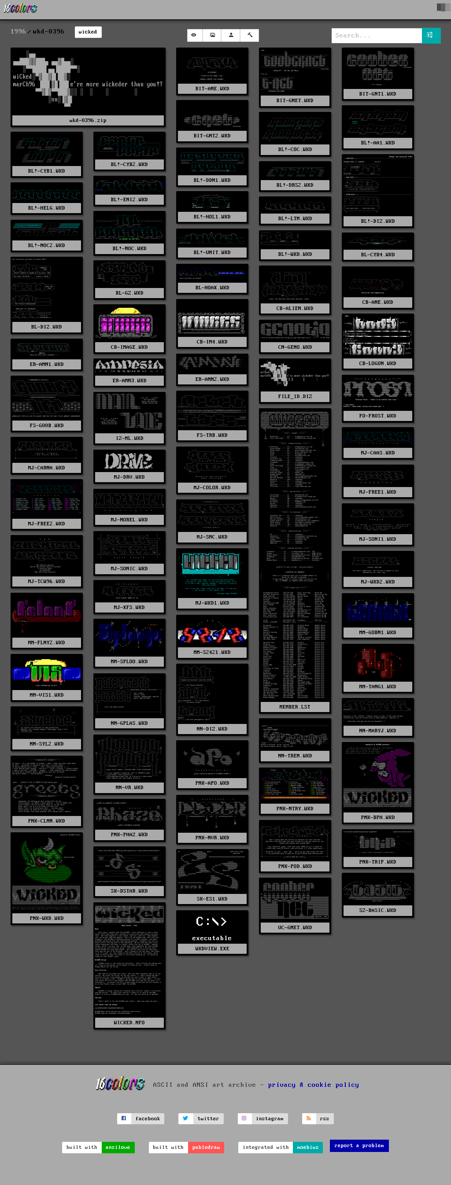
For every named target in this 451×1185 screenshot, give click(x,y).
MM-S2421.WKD (212, 652)
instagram (270, 1119)
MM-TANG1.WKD (377, 687)
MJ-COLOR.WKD (212, 488)
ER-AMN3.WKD (130, 381)
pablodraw (206, 1147)
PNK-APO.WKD (212, 783)
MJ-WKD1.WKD (212, 603)
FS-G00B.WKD (47, 425)
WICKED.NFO (129, 1023)
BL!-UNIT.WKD (212, 252)
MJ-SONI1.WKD (377, 539)
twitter (208, 1119)
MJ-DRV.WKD (129, 477)
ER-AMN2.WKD (212, 379)
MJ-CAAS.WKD (378, 453)
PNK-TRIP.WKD (377, 862)
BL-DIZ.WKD (46, 327)
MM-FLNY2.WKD (46, 643)
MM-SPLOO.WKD (129, 661)
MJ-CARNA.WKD (46, 468)
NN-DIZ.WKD (212, 729)
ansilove (118, 1147)
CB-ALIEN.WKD (295, 308)
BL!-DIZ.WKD (378, 221)
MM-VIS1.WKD (47, 695)
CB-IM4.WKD (212, 342)
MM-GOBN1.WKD (377, 632)
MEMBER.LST (295, 707)
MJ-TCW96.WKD (46, 581)
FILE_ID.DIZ (295, 396)
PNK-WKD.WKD (47, 918)
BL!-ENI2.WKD (129, 200)
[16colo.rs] (20, 9)
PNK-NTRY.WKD (295, 809)
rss (324, 1119)
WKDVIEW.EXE (212, 949)
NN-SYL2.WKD (47, 744)
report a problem (359, 1145)
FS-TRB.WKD (212, 435)
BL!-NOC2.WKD (46, 245)
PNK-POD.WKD (295, 866)
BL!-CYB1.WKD (46, 171)
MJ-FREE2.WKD (46, 524)
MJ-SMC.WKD (212, 537)
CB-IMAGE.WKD (129, 347)
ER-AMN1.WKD (47, 364)
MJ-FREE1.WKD (377, 492)
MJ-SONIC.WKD (129, 569)
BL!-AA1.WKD (378, 143)
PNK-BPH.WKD (378, 817)
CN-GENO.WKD (295, 347)
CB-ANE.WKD (377, 302)
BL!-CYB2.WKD (129, 164)
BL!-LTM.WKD (295, 218)
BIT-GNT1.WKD (377, 94)
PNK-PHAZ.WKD (129, 835)
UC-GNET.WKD (295, 927)
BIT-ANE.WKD (212, 89)
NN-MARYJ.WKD (377, 731)
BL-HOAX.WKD (212, 288)
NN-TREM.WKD (295, 756)
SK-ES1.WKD (212, 899)
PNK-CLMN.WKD (46, 821)
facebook (148, 1119)
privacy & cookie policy (313, 1085)
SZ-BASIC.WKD (377, 910)
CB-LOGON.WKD (377, 363)
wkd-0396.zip (88, 120)
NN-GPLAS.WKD (129, 723)
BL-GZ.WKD (130, 293)
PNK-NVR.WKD (212, 838)
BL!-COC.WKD (295, 149)
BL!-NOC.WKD (130, 248)
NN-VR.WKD (130, 787)
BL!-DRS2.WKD (295, 185)
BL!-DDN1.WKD (212, 180)
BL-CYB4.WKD (378, 255)
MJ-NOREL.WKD (129, 520)
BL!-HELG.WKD (46, 208)
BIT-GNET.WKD (295, 100)
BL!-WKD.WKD (295, 254)
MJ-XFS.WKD (129, 607)
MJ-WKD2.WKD (378, 582)
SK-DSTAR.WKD (129, 891)
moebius (308, 1147)
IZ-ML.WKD (130, 438)
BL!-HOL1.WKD (212, 217)
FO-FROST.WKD (377, 416)
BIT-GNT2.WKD (212, 136)
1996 (18, 31)
